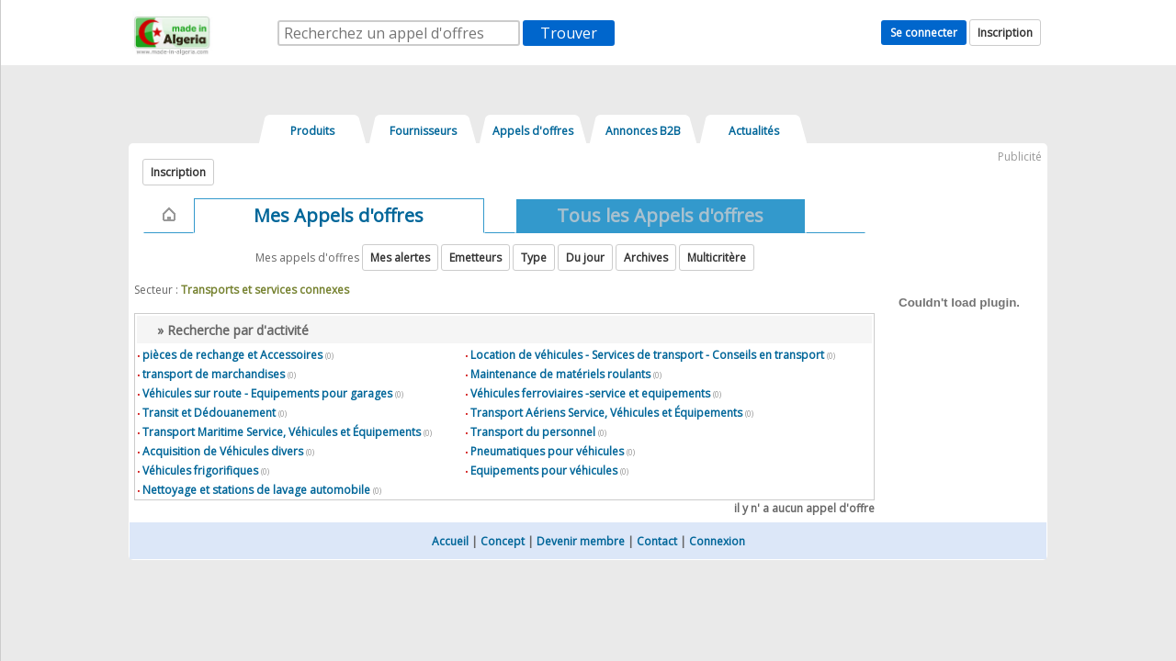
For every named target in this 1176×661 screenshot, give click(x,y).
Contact (657, 541)
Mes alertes (400, 257)
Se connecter (923, 32)
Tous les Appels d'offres (660, 215)
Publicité (1020, 156)
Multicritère (716, 257)
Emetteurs (475, 257)
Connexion (717, 541)
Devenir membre (581, 541)
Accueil (450, 541)
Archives (646, 257)
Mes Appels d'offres (339, 215)
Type (534, 257)
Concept (503, 541)
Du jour (585, 257)
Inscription (1005, 32)
